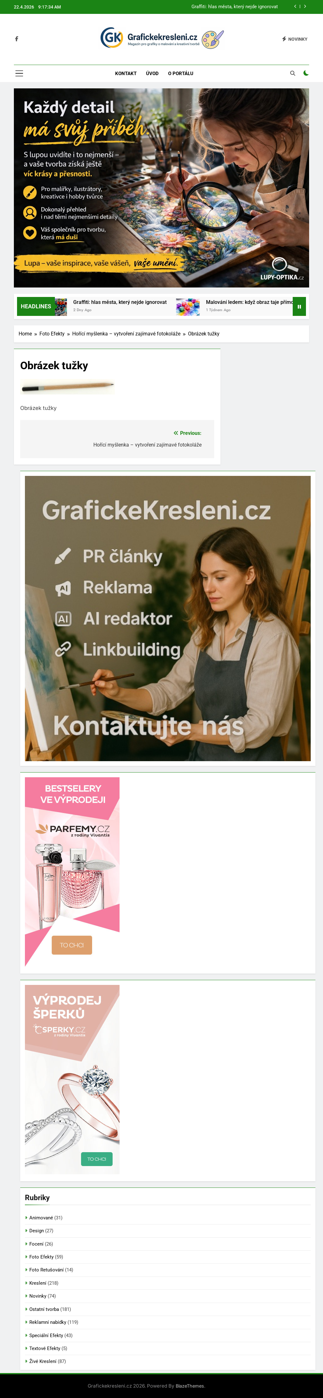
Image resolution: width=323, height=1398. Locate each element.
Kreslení (37, 1283)
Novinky (37, 1296)
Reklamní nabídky (47, 1322)
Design (36, 1231)
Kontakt (126, 73)
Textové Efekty (44, 1348)
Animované (41, 1218)
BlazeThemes (190, 1386)
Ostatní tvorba (44, 1309)
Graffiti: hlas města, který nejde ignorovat (234, 6)
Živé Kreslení (42, 1361)
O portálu (180, 73)
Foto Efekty (41, 1257)
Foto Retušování (46, 1270)
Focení (36, 1244)
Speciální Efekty (46, 1335)
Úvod (152, 73)
